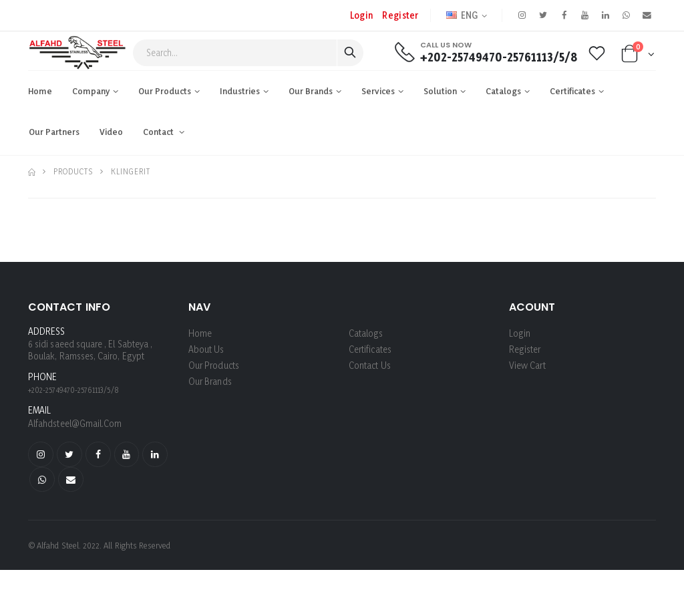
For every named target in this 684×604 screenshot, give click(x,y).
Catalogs (503, 91)
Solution (440, 91)
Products (73, 171)
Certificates (572, 91)
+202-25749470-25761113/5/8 (498, 57)
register (399, 15)
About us (206, 349)
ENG (462, 15)
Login (361, 15)
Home (40, 91)
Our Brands (311, 91)
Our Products (164, 91)
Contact (159, 131)
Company (91, 91)
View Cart (527, 365)
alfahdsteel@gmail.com (75, 423)
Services (378, 91)
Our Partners (54, 131)
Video (111, 131)
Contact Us (370, 365)
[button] (638, 56)
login (519, 333)
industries (240, 91)
